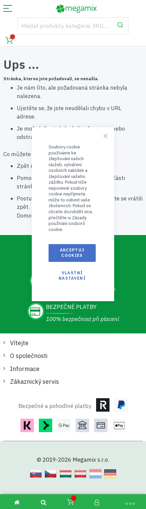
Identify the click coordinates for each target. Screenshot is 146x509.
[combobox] (73, 25)
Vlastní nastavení (72, 275)
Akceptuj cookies (72, 252)
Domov (25, 215)
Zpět (23, 166)
